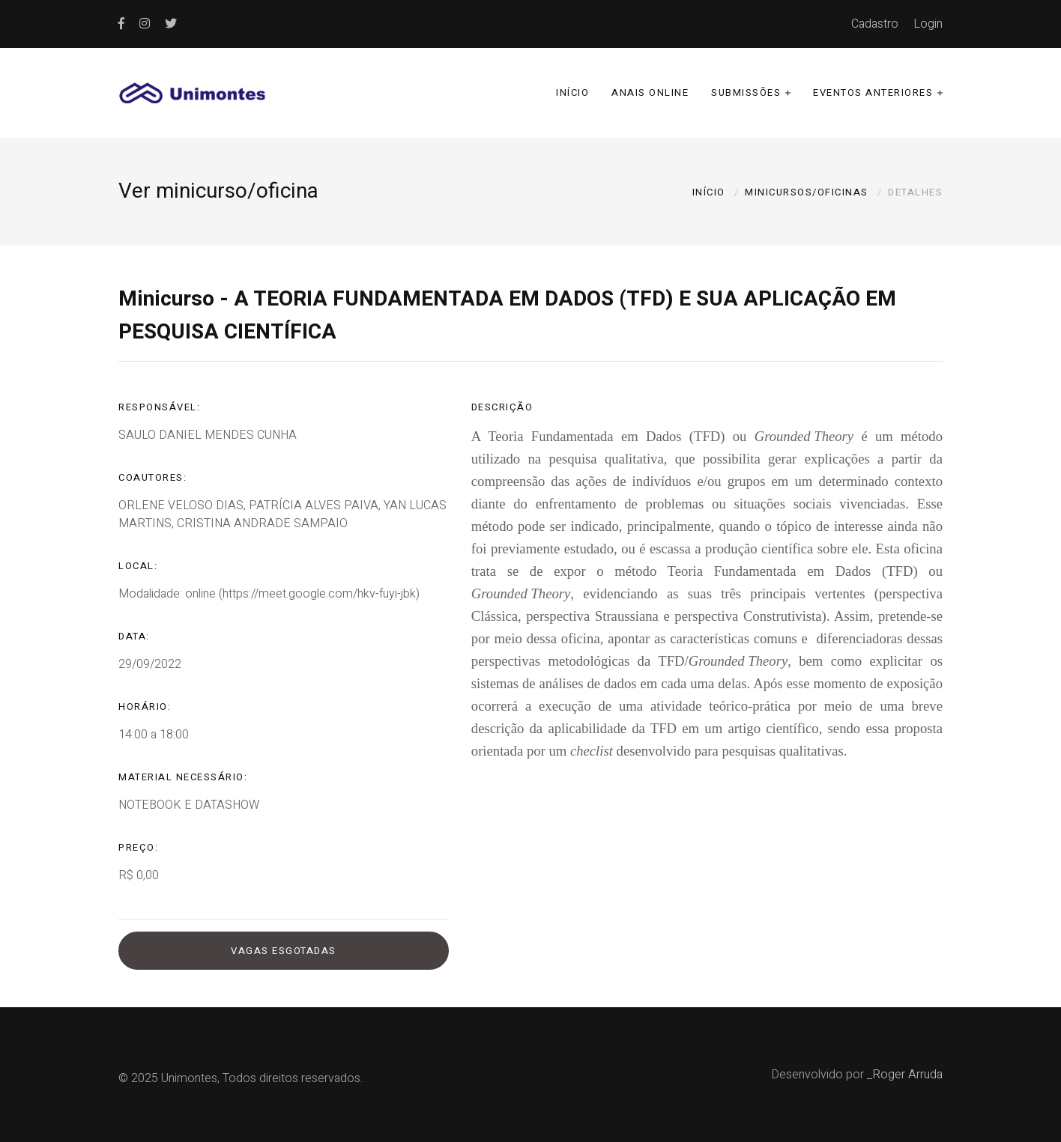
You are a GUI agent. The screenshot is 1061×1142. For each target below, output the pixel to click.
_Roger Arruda (905, 1075)
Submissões (746, 92)
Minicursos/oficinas (806, 192)
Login (928, 24)
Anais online (650, 92)
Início (572, 92)
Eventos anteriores (873, 92)
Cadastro (874, 24)
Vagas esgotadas (283, 951)
